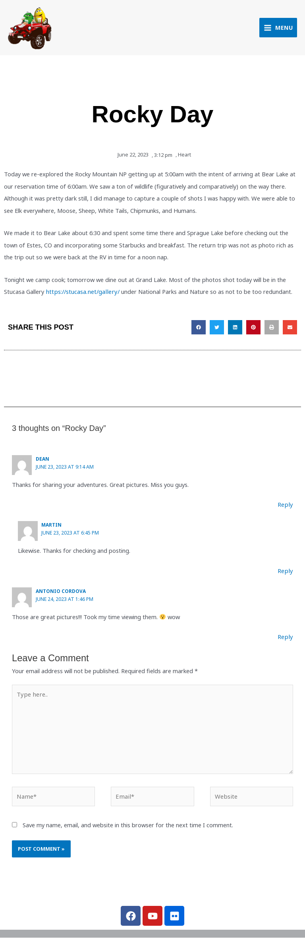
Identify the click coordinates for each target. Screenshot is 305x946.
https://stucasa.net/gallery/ (80, 295)
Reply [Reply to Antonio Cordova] (286, 638)
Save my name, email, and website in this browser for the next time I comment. (128, 825)
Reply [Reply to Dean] (286, 507)
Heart (184, 158)
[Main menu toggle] (278, 29)
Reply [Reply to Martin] (286, 573)
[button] (198, 330)
